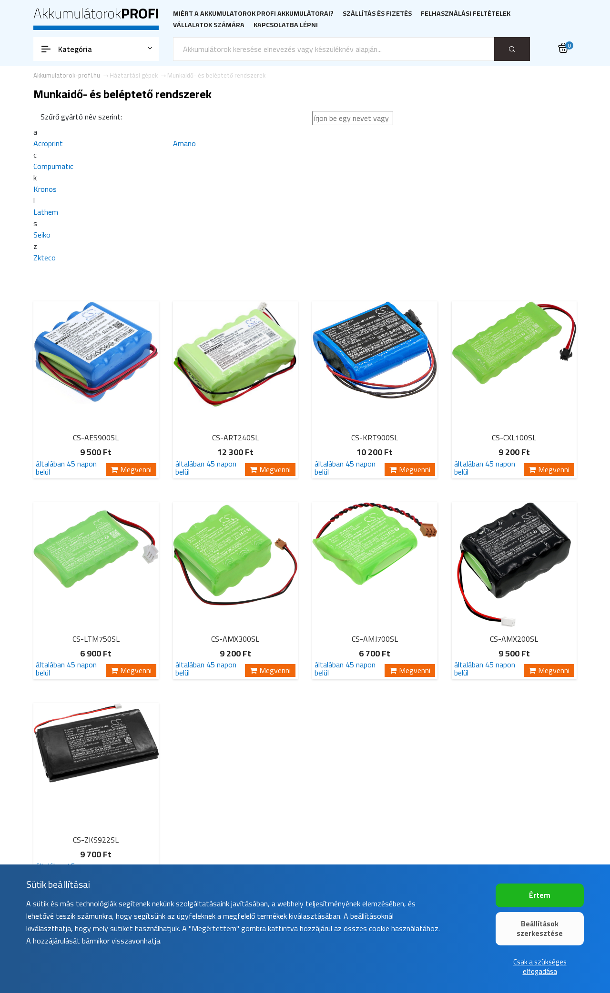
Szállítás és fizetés (377, 14)
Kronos (45, 189)
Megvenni (131, 469)
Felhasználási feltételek (465, 14)
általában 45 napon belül (66, 468)
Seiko (42, 235)
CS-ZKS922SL (96, 840)
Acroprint (48, 143)
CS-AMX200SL (514, 639)
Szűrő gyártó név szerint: (81, 116)
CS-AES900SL (96, 437)
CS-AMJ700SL (375, 639)
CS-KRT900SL (374, 437)
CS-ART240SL (235, 437)
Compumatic (53, 166)
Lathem (45, 212)
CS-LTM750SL (96, 639)
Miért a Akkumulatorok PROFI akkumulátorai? (253, 14)
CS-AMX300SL (235, 639)
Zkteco (44, 257)
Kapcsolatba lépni (286, 25)
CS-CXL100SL (514, 437)
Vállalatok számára (208, 25)
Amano (184, 143)
